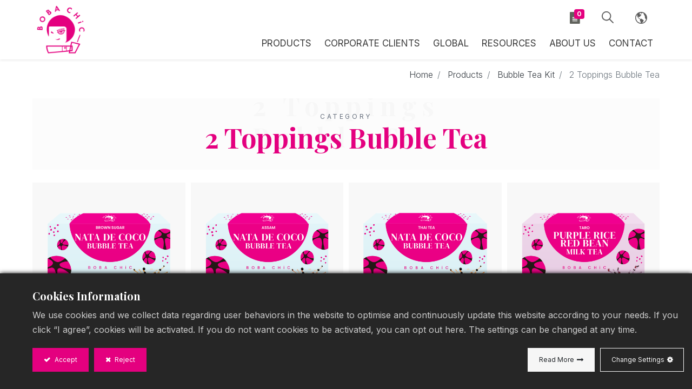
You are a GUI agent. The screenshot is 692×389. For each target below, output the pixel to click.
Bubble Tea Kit (526, 74)
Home (421, 74)
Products (465, 74)
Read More (556, 360)
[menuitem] (451, 42)
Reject (124, 360)
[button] (607, 17)
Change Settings (637, 360)
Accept (65, 360)
